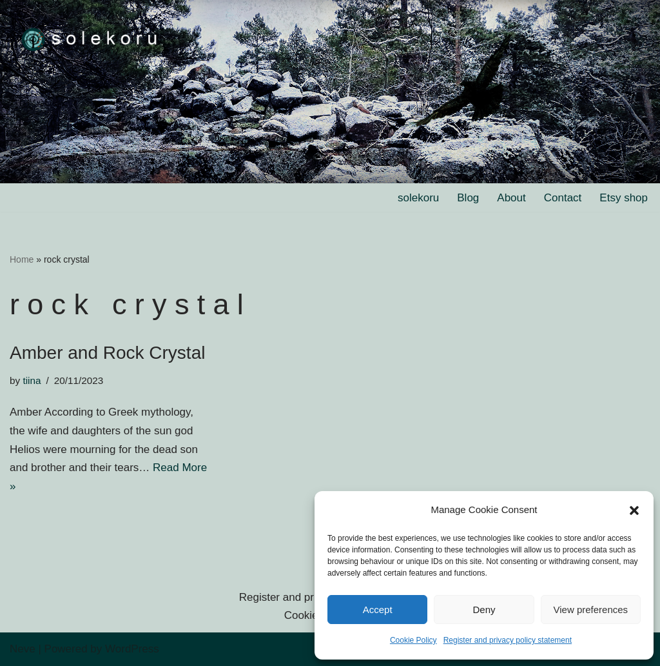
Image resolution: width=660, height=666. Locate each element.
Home (22, 259)
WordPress (132, 649)
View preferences (591, 609)
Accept (378, 609)
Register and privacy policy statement (507, 640)
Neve (22, 649)
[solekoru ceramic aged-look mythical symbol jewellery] (90, 38)
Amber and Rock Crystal (107, 353)
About (511, 198)
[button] (634, 510)
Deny (483, 609)
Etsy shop (623, 198)
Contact (563, 198)
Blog (468, 198)
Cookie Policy (413, 640)
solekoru (418, 198)
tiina (32, 380)
